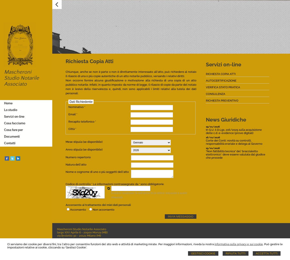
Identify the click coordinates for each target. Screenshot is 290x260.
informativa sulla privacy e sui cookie (238, 244)
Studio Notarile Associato (21, 81)
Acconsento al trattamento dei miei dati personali (98, 205)
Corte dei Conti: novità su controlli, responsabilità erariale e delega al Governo (234, 142)
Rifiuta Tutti (235, 253)
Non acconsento (103, 209)
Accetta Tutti (267, 253)
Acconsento (78, 209)
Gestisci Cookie (203, 253)
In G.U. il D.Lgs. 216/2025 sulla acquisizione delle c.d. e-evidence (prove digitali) (234, 131)
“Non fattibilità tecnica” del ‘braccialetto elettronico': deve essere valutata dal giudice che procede (235, 154)
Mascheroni (17, 72)
